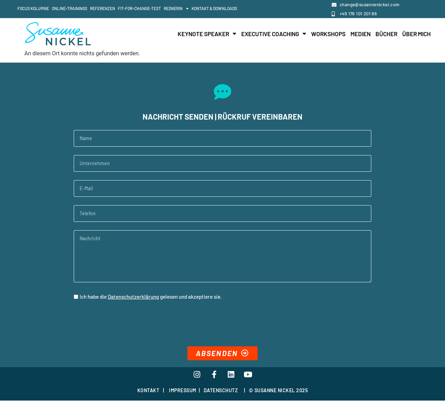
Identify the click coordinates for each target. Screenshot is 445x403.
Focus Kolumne (33, 8)
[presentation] (126, 324)
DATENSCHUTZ (221, 392)
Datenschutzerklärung (133, 296)
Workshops (328, 33)
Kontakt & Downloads (214, 8)
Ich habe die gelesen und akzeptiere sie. (151, 296)
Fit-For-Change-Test (139, 8)
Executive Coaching (273, 33)
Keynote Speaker (207, 33)
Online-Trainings (69, 8)
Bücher (386, 33)
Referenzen (102, 8)
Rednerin (176, 8)
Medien (360, 33)
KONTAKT (148, 392)
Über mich (416, 33)
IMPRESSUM (182, 392)
